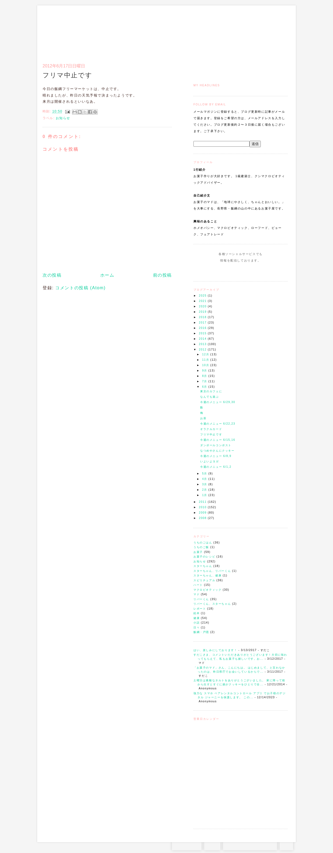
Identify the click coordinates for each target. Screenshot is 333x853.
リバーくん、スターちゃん (212, 603)
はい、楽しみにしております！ (215, 650)
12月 (206, 354)
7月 (205, 381)
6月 (205, 386)
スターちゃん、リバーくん (212, 570)
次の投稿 (52, 275)
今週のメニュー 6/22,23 (217, 423)
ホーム (107, 275)
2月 (205, 489)
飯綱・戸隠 (201, 632)
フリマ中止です (211, 434)
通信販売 (231, 31)
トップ (204, 31)
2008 (203, 518)
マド (196, 594)
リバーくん (201, 599)
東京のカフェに (211, 391)
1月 (205, 495)
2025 (203, 295)
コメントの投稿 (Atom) (80, 288)
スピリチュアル (204, 580)
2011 (203, 501)
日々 (196, 627)
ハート (198, 584)
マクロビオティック (207, 589)
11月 (206, 359)
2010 (203, 507)
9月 (205, 370)
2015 (203, 333)
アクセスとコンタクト (261, 31)
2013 (203, 344)
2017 (203, 322)
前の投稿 (162, 275)
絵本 (196, 613)
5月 (205, 473)
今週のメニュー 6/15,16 (217, 439)
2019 (203, 311)
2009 (203, 512)
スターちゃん (202, 566)
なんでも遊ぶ (209, 396)
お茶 (203, 418)
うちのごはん (202, 542)
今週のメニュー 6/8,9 (215, 456)
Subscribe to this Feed (259, 271)
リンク (278, 31)
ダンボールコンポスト (215, 445)
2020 (203, 306)
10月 (206, 365)
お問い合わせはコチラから (250, 845)
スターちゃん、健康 (207, 575)
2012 (203, 349)
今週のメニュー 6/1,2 (215, 466)
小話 (196, 622)
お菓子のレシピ (204, 556)
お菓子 (198, 552)
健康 (196, 618)
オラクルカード (211, 429)
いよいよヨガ (209, 461)
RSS (212, 845)
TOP (286, 845)
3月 (205, 484)
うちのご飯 (201, 547)
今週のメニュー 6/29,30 (217, 402)
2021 (203, 301)
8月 (205, 375)
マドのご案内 (217, 31)
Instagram (225, 271)
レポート (199, 608)
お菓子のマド (58, 28)
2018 (203, 317)
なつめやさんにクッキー (217, 450)
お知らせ (199, 561)
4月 (205, 478)
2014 (203, 338)
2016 (203, 327)
